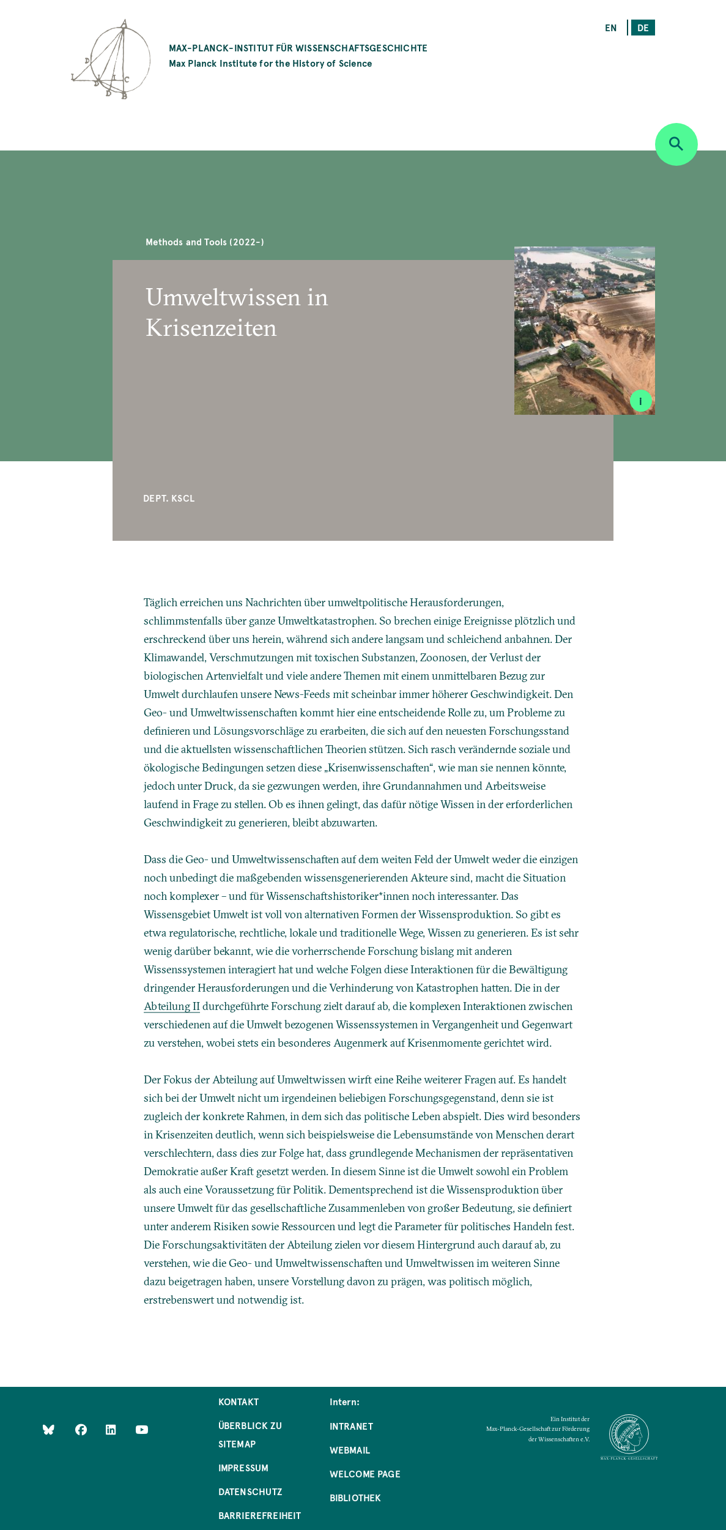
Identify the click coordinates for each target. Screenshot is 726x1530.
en (611, 27)
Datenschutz (250, 1491)
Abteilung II (172, 1006)
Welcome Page (365, 1473)
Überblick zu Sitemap (250, 1434)
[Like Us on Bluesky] (48, 1429)
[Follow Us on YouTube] (141, 1429)
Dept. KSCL (168, 497)
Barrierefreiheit (260, 1515)
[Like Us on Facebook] (82, 1429)
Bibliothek (356, 1497)
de (643, 27)
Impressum (243, 1467)
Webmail (350, 1449)
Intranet (351, 1425)
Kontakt (238, 1401)
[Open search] (676, 144)
